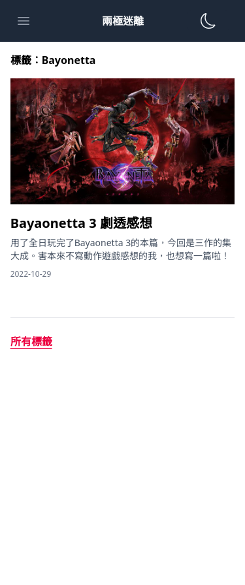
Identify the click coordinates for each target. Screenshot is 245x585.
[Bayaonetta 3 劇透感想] (122, 223)
